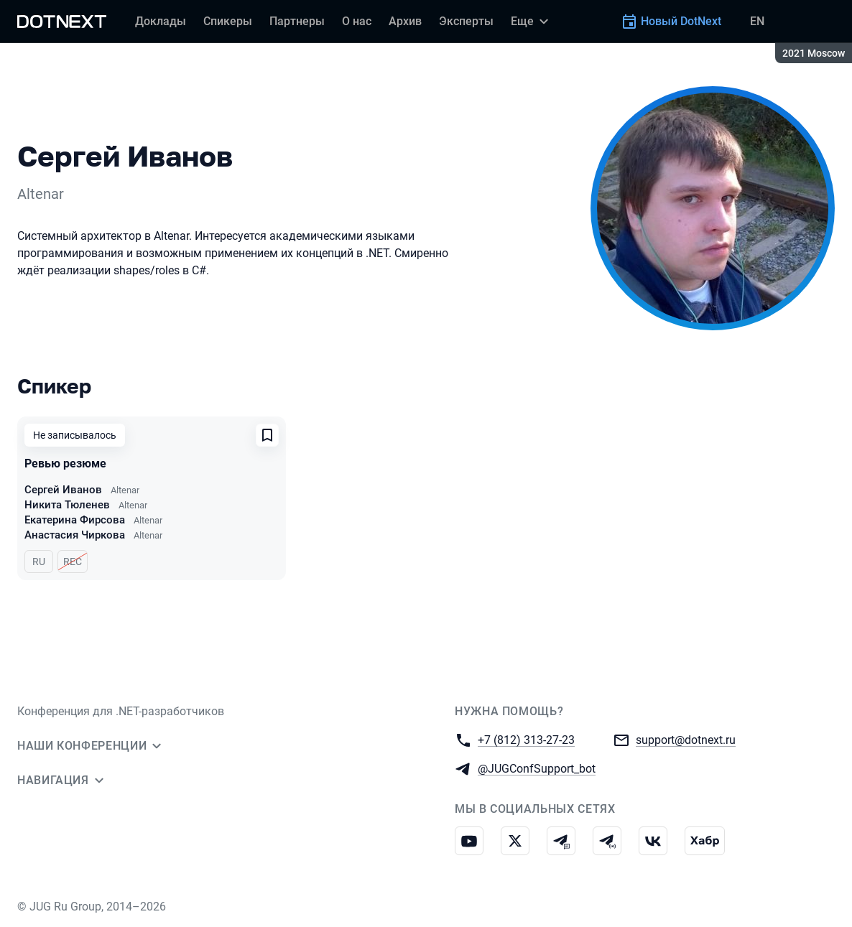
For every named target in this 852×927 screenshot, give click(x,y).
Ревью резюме (65, 463)
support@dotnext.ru (686, 739)
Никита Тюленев (67, 505)
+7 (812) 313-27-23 (526, 739)
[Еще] (531, 21)
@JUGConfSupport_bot (537, 767)
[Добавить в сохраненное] (267, 435)
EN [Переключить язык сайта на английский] (757, 21)
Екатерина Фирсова (74, 520)
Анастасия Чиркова (74, 535)
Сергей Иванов (63, 489)
